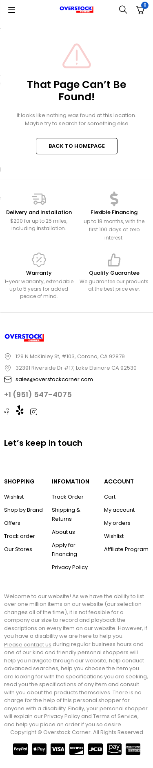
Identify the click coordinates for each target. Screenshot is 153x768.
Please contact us (27, 644)
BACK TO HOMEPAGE (77, 146)
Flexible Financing (114, 212)
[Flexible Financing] (114, 199)
